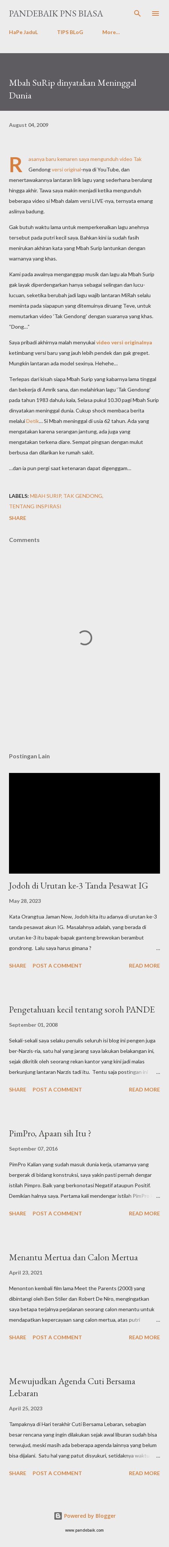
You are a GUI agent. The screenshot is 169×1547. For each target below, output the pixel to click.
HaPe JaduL (23, 32)
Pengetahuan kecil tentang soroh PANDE (82, 1009)
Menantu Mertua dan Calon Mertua (73, 1257)
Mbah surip (45, 496)
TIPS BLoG (70, 32)
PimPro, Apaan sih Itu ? (50, 1133)
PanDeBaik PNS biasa (56, 13)
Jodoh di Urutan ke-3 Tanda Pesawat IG (78, 885)
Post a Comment (57, 965)
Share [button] (17, 518)
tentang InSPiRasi (35, 506)
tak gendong (82, 496)
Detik (32, 421)
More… (111, 32)
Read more (144, 965)
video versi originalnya (124, 342)
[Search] (137, 13)
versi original (66, 169)
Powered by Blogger (85, 1515)
